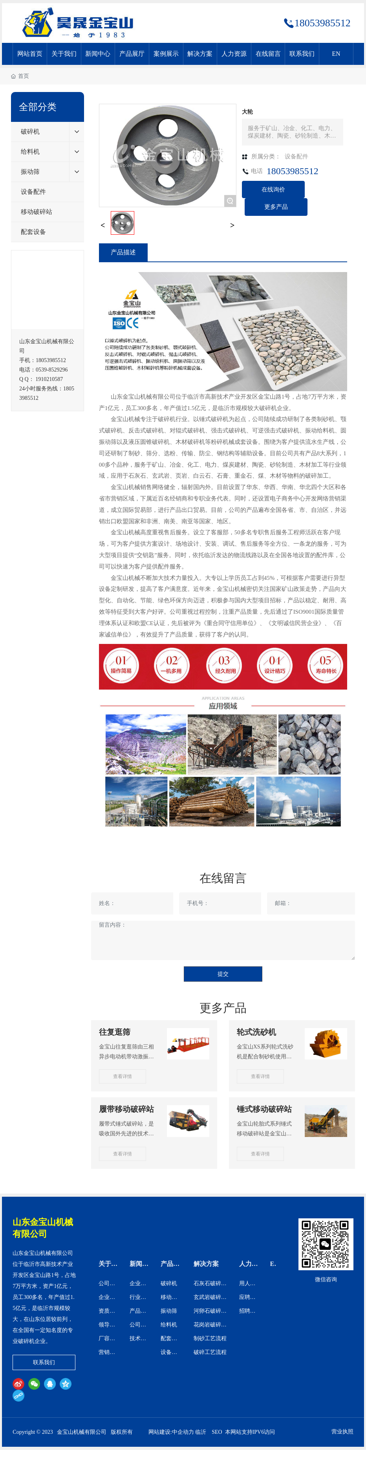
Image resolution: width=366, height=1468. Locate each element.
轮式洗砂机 (256, 1032)
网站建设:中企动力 (171, 1432)
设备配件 (296, 156)
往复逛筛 (114, 1032)
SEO (217, 1432)
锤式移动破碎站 (264, 1109)
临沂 (200, 1432)
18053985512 (323, 23)
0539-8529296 (52, 370)
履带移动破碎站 (126, 1109)
